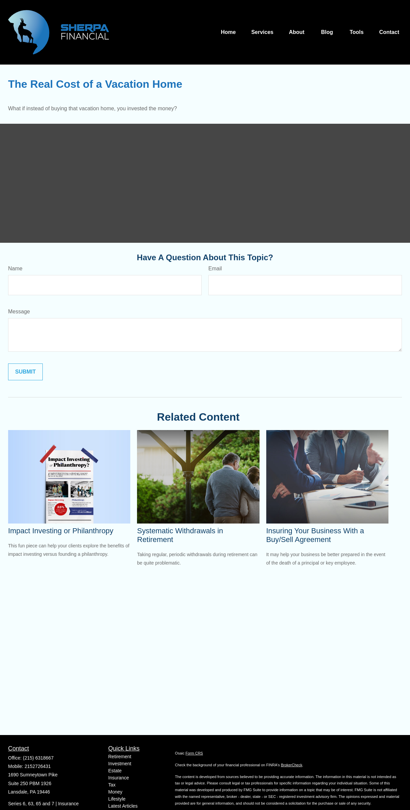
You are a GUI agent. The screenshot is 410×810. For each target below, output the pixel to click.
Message (19, 311)
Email (215, 268)
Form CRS (194, 753)
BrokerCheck (291, 765)
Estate (115, 770)
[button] (228, 32)
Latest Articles (123, 806)
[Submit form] (25, 371)
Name (15, 268)
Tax (112, 784)
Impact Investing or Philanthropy (60, 531)
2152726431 (38, 766)
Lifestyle (117, 799)
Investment (119, 763)
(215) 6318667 (38, 758)
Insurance (118, 777)
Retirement (119, 756)
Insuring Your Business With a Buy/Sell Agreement (315, 535)
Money (115, 792)
